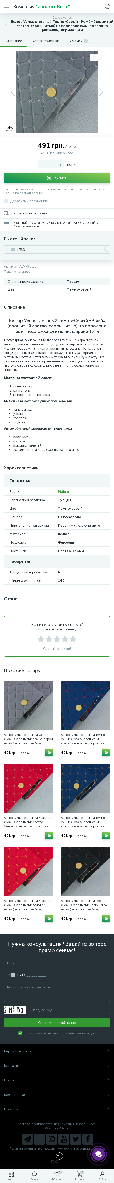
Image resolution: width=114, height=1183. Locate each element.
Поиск (57, 1080)
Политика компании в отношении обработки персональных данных (57, 1148)
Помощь (57, 1109)
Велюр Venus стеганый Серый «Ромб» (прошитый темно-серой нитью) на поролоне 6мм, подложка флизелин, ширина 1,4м (28, 743)
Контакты (57, 1066)
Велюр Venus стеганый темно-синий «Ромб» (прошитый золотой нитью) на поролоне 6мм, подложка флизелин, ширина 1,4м (83, 826)
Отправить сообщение (57, 1023)
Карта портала (57, 1095)
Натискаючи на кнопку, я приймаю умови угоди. (60, 1033)
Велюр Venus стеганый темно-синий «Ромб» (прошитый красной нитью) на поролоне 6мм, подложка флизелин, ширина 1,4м (83, 743)
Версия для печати (57, 1051)
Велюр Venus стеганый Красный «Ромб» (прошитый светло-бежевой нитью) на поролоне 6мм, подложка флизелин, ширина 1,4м (27, 826)
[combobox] (14, 249)
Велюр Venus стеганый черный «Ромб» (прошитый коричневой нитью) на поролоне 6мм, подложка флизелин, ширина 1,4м (84, 909)
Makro (63, 491)
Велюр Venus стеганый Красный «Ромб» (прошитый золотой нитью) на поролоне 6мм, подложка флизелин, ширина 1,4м (27, 909)
